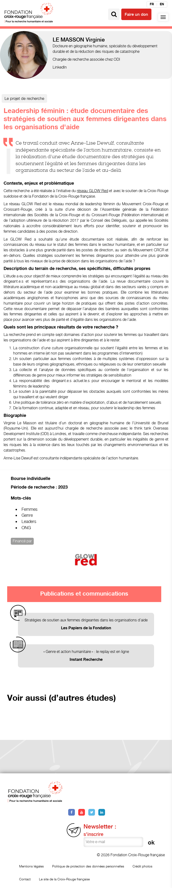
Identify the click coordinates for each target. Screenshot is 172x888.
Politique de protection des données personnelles (88, 866)
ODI (117, 59)
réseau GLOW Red (92, 190)
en (162, 4)
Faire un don (136, 14)
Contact (25, 879)
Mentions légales (31, 866)
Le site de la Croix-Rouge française (64, 879)
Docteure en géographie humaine (80, 46)
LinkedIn (60, 67)
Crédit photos (142, 866)
